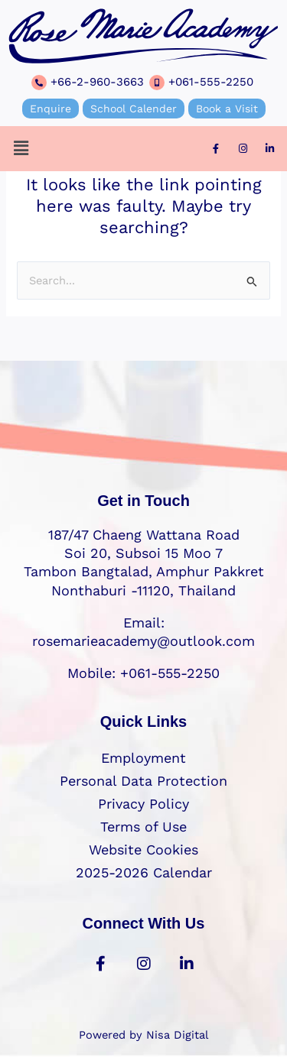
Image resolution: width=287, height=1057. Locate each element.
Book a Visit (227, 108)
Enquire (50, 108)
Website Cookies (143, 849)
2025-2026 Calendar (144, 872)
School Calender (133, 108)
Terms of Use (143, 827)
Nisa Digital (177, 1035)
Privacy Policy (143, 804)
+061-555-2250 (210, 82)
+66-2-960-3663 (97, 82)
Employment (143, 758)
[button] (21, 148)
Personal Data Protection (143, 781)
